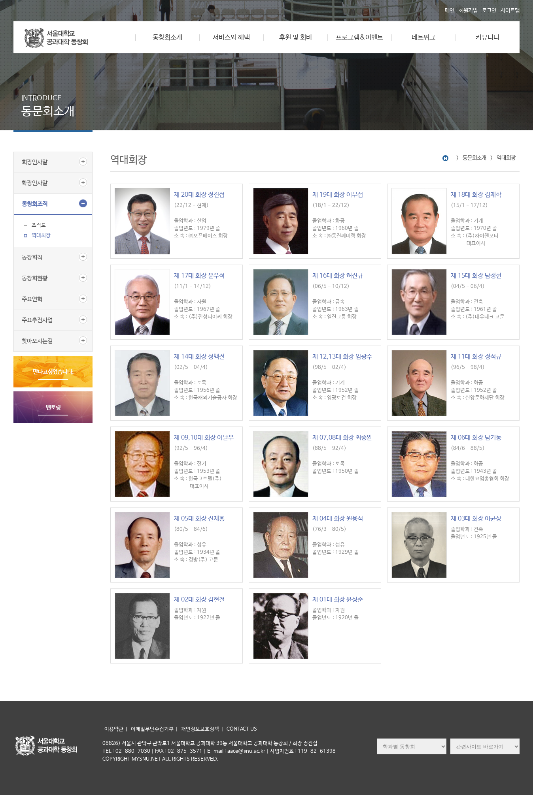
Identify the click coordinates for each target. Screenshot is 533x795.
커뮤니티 (487, 37)
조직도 (39, 225)
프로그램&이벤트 (359, 37)
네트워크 (423, 37)
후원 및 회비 (295, 37)
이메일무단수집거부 (152, 729)
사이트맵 (510, 11)
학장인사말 (34, 183)
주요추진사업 (37, 320)
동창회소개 (167, 37)
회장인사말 (34, 162)
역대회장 (41, 236)
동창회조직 (34, 204)
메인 (449, 11)
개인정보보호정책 (200, 729)
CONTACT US (242, 729)
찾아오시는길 (37, 341)
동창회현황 (34, 278)
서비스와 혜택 (231, 37)
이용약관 (113, 729)
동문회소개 (474, 158)
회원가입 (468, 11)
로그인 (489, 11)
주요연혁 (32, 299)
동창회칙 (32, 257)
